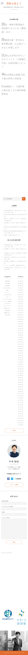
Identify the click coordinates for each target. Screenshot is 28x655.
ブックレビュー (7, 305)
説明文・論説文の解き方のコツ (12, 235)
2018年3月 (20, 386)
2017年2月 (20, 413)
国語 (7, 290)
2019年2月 (20, 362)
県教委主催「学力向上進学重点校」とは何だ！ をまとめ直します (13, 43)
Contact (22, 652)
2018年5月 (20, 382)
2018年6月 (20, 380)
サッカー (7, 292)
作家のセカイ (7, 308)
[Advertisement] (14, 148)
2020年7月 (20, 326)
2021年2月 (20, 312)
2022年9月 (20, 297)
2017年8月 (20, 400)
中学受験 (7, 283)
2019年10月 (21, 346)
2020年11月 (21, 317)
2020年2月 (20, 337)
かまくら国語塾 (7, 301)
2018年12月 (21, 366)
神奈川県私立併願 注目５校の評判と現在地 (13, 76)
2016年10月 (21, 422)
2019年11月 (21, 344)
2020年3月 (20, 335)
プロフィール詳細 (14, 484)
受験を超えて (14, 3)
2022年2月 (20, 303)
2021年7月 (20, 305)
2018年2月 (20, 389)
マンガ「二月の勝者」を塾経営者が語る (14, 265)
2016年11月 (21, 420)
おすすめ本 (7, 303)
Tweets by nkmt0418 (6, 552)
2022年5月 (20, 301)
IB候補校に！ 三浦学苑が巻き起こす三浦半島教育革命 (13, 89)
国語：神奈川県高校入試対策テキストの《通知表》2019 (13, 27)
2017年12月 (21, 393)
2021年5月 (20, 308)
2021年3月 (20, 310)
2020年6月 (20, 328)
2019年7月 (20, 353)
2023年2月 (20, 292)
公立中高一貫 (7, 294)
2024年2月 (20, 288)
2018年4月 (20, 384)
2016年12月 (21, 418)
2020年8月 (20, 323)
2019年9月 (20, 348)
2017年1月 (20, 416)
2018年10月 (21, 371)
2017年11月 (21, 395)
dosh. (7, 297)
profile (18, 652)
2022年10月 (21, 294)
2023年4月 (20, 290)
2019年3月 (20, 359)
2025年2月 (20, 281)
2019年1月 (20, 364)
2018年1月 (20, 391)
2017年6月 (20, 404)
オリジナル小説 (7, 299)
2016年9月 (20, 425)
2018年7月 (20, 377)
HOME (14, 430)
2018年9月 (20, 373)
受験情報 (7, 281)
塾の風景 (7, 314)
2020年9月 (20, 321)
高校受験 (7, 285)
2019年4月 (20, 357)
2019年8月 (20, 350)
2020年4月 (20, 332)
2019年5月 (20, 355)
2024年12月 (21, 283)
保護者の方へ (7, 312)
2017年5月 (20, 407)
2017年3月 (20, 411)
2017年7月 (20, 402)
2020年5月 (20, 330)
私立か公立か (7, 288)
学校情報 (7, 310)
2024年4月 (20, 285)
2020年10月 (21, 319)
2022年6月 (20, 299)
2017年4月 (20, 409)
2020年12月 (21, 314)
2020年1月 (20, 339)
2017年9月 (20, 398)
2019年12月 (21, 341)
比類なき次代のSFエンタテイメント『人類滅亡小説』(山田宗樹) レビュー (13, 60)
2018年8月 (20, 375)
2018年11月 (21, 368)
